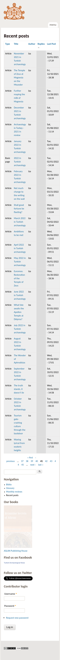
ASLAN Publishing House (15, 550)
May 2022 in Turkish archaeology (20, 262)
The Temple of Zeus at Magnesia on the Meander (19, 77)
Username (10, 593)
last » (40, 464)
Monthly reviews (14, 491)
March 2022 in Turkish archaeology (20, 222)
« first (30, 457)
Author (31, 43)
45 (22, 464)
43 (51, 461)
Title (16, 43)
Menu (53, 24)
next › (33, 464)
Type (7, 43)
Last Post (51, 43)
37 (22, 461)
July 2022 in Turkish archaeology (20, 329)
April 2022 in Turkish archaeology (20, 248)
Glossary (10, 488)
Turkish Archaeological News (14, 563)
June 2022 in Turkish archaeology (20, 295)
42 (46, 461)
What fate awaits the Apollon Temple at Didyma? (19, 312)
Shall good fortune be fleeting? (19, 209)
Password (10, 605)
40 (36, 461)
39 (32, 461)
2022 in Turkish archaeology (20, 162)
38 (27, 461)
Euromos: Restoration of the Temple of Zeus (19, 278)
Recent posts (12, 495)
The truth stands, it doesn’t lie (19, 389)
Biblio (9, 484)
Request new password (17, 617)
